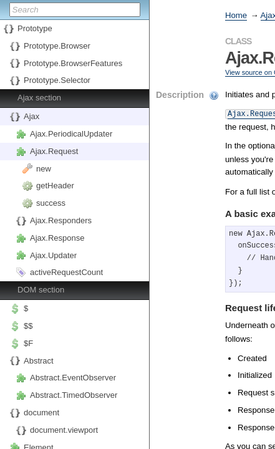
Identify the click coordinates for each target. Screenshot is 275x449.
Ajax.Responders (61, 220)
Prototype (34, 28)
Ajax (31, 116)
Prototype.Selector (57, 80)
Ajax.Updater (53, 255)
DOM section (40, 289)
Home (236, 15)
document (41, 412)
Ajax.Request (54, 151)
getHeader (55, 185)
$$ (28, 326)
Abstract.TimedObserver (73, 395)
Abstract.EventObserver (73, 377)
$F (28, 343)
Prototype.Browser (57, 46)
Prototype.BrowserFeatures (73, 63)
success (50, 203)
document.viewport (64, 430)
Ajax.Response (57, 238)
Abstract (39, 360)
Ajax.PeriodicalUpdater (71, 133)
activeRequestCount (66, 272)
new (43, 168)
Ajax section (39, 97)
